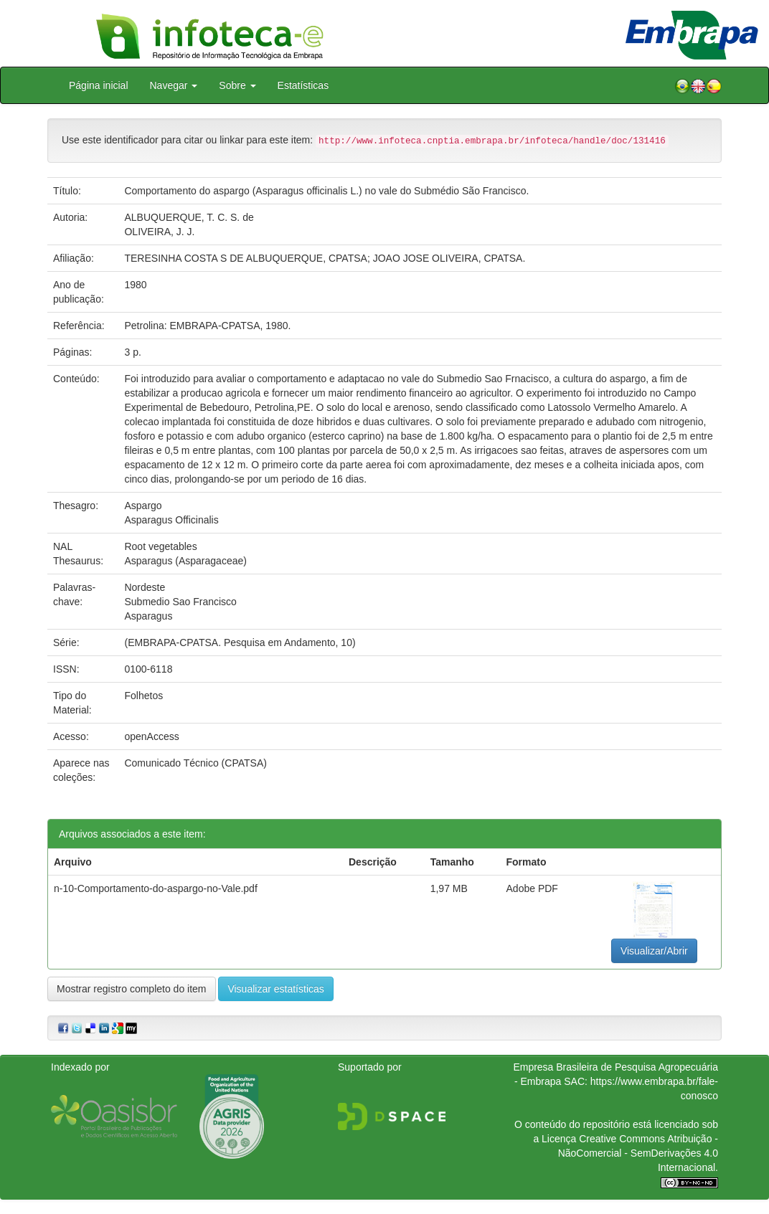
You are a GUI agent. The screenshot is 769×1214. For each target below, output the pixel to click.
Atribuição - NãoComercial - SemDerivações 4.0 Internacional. (638, 1153)
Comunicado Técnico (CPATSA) (195, 763)
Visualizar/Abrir (654, 951)
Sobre (237, 85)
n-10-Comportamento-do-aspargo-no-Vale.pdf (156, 888)
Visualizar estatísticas (275, 989)
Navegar (174, 85)
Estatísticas (303, 85)
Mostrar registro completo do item (132, 989)
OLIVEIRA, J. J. (159, 231)
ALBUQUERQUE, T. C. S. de (188, 217)
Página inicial (98, 85)
